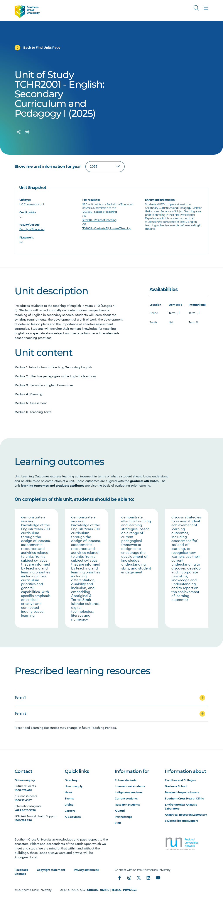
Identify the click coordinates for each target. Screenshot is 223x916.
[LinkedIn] (148, 878)
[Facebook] (119, 878)
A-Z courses (73, 816)
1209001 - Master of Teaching (99, 220)
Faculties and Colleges (180, 780)
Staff (118, 823)
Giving (69, 804)
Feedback (21, 869)
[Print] (27, 132)
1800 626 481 (23, 790)
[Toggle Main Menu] (206, 8)
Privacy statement (86, 869)
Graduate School (176, 786)
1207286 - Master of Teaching (99, 212)
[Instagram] (129, 878)
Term (172, 313)
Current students (126, 798)
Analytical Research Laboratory (186, 814)
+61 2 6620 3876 (25, 810)
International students (130, 786)
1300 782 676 (23, 820)
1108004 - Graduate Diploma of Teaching (106, 228)
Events (69, 798)
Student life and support (181, 820)
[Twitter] (139, 878)
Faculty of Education (31, 229)
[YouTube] (158, 878)
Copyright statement (51, 869)
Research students (127, 804)
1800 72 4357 (23, 800)
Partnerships (123, 816)
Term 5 (20, 713)
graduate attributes (144, 481)
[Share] (19, 132)
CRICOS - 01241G (98, 890)
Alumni (120, 810)
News (68, 792)
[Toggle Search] (196, 8)
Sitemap (20, 873)
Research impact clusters (182, 792)
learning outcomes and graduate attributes (52, 485)
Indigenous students (128, 792)
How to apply (74, 786)
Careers (70, 810)
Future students (125, 780)
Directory (71, 780)
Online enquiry (25, 780)
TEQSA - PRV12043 (124, 890)
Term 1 (20, 698)
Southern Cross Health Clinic (184, 798)
